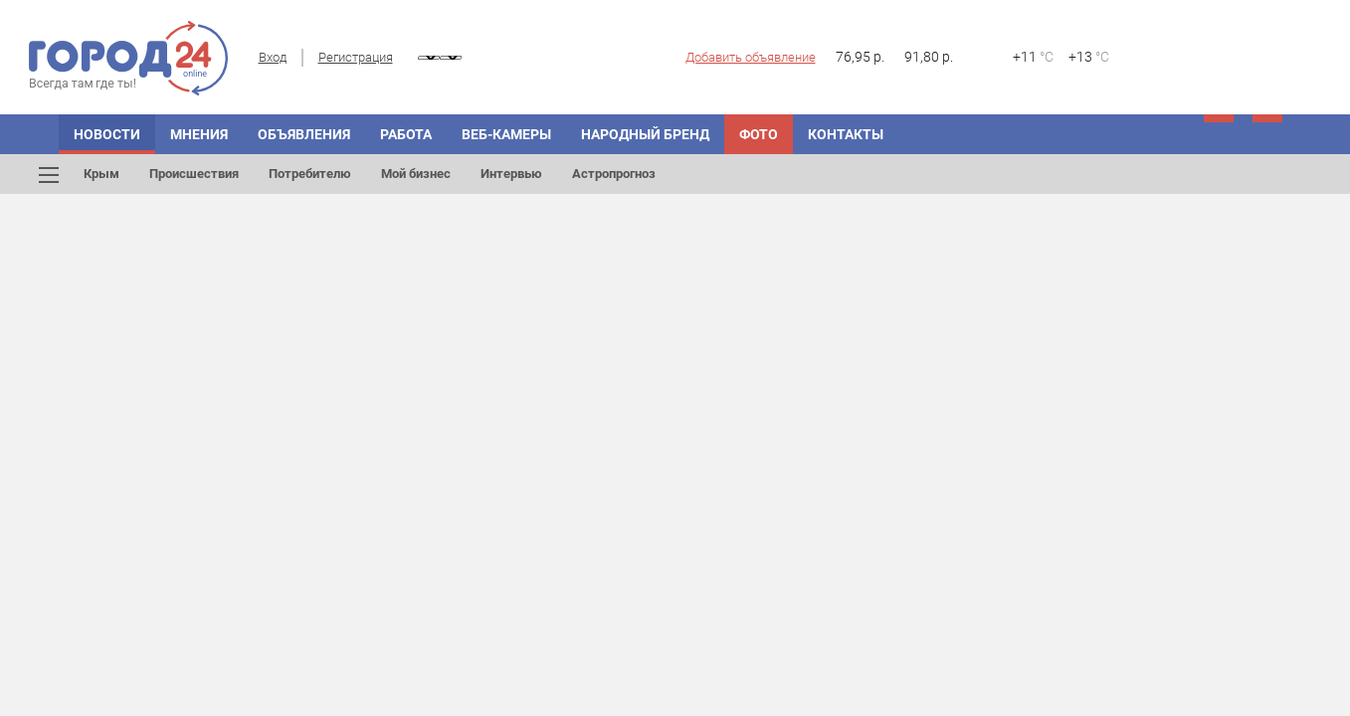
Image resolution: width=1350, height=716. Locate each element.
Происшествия (194, 173)
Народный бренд (645, 134)
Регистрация (355, 57)
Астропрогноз (614, 173)
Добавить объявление (750, 57)
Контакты (845, 134)
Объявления (304, 134)
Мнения (199, 134)
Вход (273, 57)
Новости (107, 134)
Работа (406, 134)
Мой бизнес (416, 173)
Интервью (511, 173)
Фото (758, 134)
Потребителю (310, 173)
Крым (101, 173)
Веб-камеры (506, 134)
